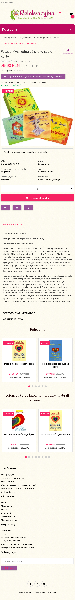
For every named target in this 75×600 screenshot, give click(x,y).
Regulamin (6, 530)
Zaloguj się (6, 513)
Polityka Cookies (8, 534)
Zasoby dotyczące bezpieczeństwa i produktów (25, 152)
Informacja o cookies (25, 592)
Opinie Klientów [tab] (13, 319)
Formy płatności (8, 481)
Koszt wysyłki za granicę (12, 478)
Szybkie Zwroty (8, 492)
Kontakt (4, 502)
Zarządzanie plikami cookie (13, 537)
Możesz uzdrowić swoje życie (19, 434)
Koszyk (4, 509)
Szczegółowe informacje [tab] (19, 313)
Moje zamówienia (9, 520)
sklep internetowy (42, 592)
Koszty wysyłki (7, 474)
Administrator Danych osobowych (16, 544)
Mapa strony (7, 506)
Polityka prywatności (10, 540)
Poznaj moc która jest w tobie (19, 363)
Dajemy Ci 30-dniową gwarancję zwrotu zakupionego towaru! (33, 76)
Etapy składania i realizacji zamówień (18, 485)
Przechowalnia (8, 516)
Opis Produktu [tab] (12, 224)
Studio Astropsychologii (49, 179)
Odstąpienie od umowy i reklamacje (17, 488)
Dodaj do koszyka (37, 197)
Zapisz (9, 568)
